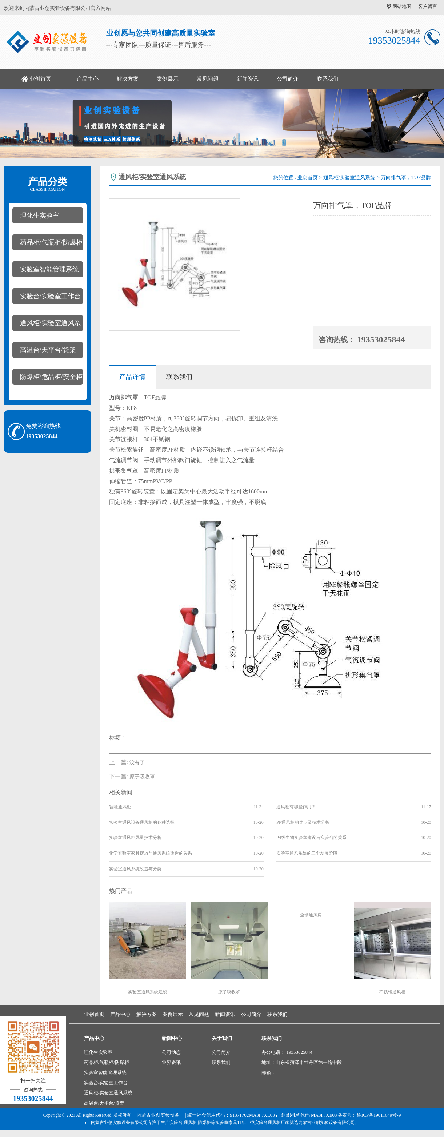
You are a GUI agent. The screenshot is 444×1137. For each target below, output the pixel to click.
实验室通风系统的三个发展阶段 (306, 853)
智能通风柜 (120, 806)
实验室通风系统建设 (147, 992)
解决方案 (128, 79)
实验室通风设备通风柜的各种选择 (142, 822)
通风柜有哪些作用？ (296, 806)
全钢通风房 (311, 915)
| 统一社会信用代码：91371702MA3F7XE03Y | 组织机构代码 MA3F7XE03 (260, 1115)
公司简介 (288, 79)
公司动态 (171, 1052)
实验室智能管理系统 (49, 269)
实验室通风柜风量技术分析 (135, 837)
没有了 (137, 762)
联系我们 (328, 79)
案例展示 (168, 79)
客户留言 (427, 6)
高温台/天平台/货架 (48, 350)
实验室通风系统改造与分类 (135, 868)
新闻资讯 (248, 79)
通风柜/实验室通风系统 (46, 325)
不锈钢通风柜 (392, 992)
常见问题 (208, 79)
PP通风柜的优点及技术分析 (302, 822)
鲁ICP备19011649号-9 (379, 1115)
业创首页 (40, 79)
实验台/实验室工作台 (50, 296)
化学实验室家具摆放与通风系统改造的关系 (150, 853)
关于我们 (222, 1038)
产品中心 (88, 79)
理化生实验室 (39, 215)
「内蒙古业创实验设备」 (158, 1115)
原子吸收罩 (142, 776)
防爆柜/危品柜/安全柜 (51, 376)
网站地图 (401, 6)
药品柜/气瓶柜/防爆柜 (51, 242)
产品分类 (48, 184)
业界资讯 (171, 1062)
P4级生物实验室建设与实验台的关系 (311, 837)
